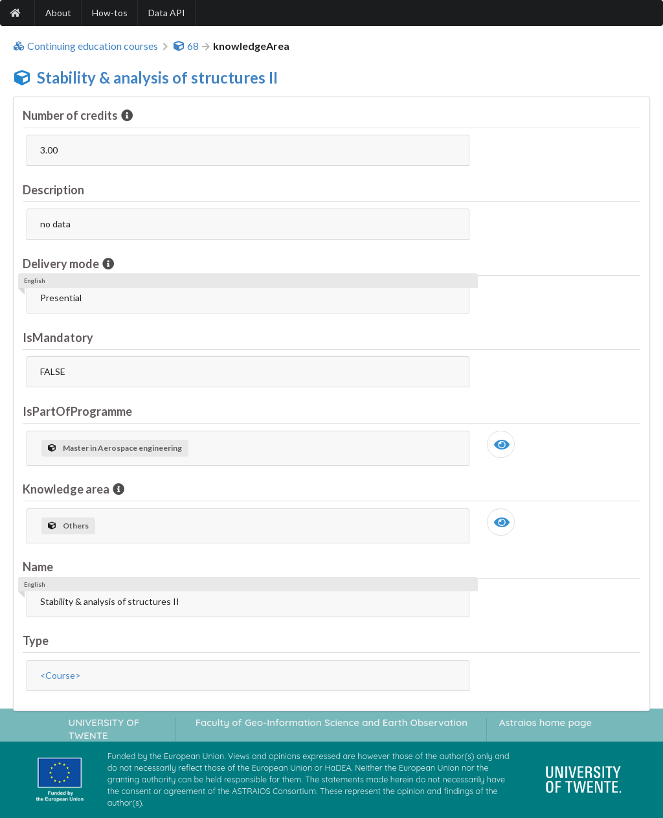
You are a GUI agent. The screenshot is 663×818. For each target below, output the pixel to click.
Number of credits (71, 115)
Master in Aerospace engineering (115, 448)
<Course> (60, 675)
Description (53, 190)
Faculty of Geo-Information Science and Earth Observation (331, 722)
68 (186, 46)
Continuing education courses (85, 46)
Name (38, 567)
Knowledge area (67, 489)
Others (68, 525)
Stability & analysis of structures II (157, 77)
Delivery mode (62, 263)
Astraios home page (545, 722)
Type (36, 640)
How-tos (110, 12)
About (58, 12)
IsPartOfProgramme (77, 411)
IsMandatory (58, 337)
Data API (166, 12)
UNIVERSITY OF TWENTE (104, 728)
